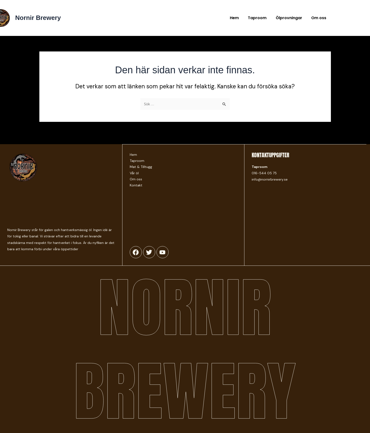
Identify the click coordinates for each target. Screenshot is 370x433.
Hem (238, 18)
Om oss (319, 18)
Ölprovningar (291, 18)
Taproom (260, 18)
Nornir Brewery (38, 17)
